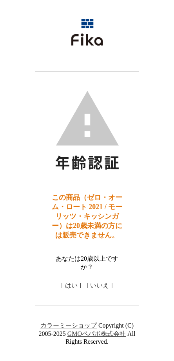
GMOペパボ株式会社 (96, 333)
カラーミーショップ (68, 325)
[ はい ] (71, 285)
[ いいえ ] (100, 285)
